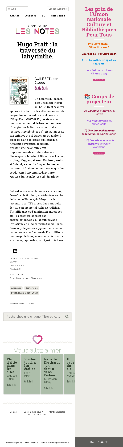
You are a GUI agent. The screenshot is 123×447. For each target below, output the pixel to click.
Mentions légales (57, 412)
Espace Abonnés (58, 9)
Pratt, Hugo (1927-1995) (24, 293)
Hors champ (58, 15)
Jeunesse (30, 15)
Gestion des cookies (37, 414)
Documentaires (23, 278)
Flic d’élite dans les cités (12, 365)
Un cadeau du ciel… (72, 364)
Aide (12, 9)
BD (43, 15)
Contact (13, 412)
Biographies (36, 278)
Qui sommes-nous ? (33, 412)
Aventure (16, 288)
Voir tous (99, 80)
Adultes (14, 15)
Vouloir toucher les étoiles (30, 364)
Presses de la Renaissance (21, 258)
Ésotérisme (31, 288)
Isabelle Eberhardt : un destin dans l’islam (52, 367)
